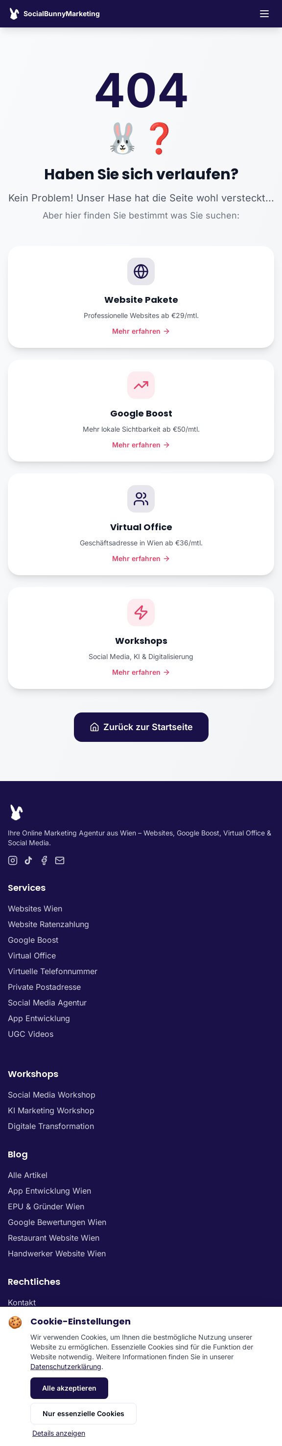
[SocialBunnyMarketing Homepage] (54, 14)
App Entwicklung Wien (49, 1191)
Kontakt (22, 1302)
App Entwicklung (39, 1018)
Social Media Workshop (51, 1095)
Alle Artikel (27, 1175)
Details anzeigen (58, 1433)
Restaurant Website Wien (53, 1238)
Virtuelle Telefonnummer (52, 971)
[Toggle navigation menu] (264, 14)
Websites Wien (35, 908)
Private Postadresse (44, 987)
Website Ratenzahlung (48, 924)
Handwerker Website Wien (57, 1253)
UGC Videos (30, 1034)
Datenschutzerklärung (65, 1366)
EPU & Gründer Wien (46, 1206)
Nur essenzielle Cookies (83, 1413)
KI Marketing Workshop (51, 1110)
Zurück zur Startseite (141, 727)
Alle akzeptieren (69, 1388)
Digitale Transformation (51, 1126)
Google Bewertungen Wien (57, 1222)
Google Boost (33, 940)
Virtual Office (32, 955)
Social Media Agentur (47, 1002)
